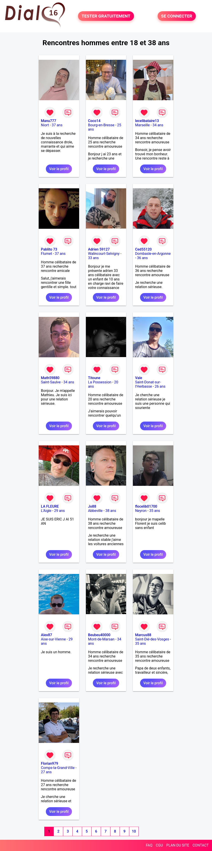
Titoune (94, 378)
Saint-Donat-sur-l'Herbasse (148, 384)
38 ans (110, 511)
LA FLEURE (50, 506)
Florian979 (49, 763)
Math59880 (50, 378)
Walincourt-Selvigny (104, 253)
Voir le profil (59, 169)
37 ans (57, 125)
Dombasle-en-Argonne (153, 253)
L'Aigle (46, 511)
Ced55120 (143, 249)
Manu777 (48, 121)
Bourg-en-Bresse (101, 125)
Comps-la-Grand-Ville (58, 768)
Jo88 (92, 506)
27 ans (46, 772)
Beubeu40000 (99, 635)
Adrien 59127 (99, 249)
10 (134, 831)
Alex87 (46, 635)
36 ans (142, 258)
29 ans (59, 511)
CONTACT (200, 845)
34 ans (157, 125)
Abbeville (95, 511)
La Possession (100, 382)
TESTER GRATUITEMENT (106, 16)
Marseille (142, 125)
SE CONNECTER (176, 16)
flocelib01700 (146, 506)
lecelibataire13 (147, 121)
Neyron (141, 511)
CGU (159, 845)
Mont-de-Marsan (101, 639)
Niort (45, 125)
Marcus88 (143, 635)
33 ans (93, 258)
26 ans (160, 386)
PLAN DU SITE (177, 845)
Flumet (46, 253)
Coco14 (94, 121)
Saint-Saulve (51, 382)
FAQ (149, 845)
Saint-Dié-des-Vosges (152, 639)
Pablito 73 (49, 249)
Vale (138, 378)
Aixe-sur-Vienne (53, 639)
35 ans (154, 511)
